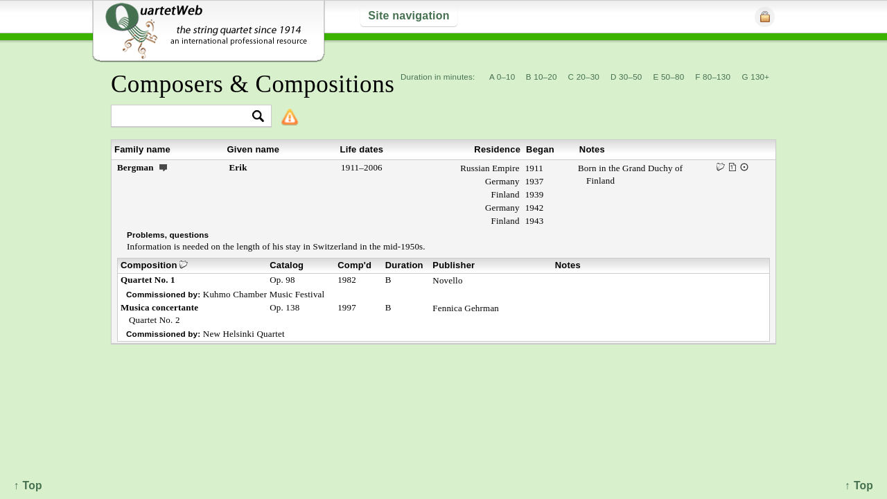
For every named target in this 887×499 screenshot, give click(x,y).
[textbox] (185, 116)
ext (163, 167)
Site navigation (408, 15)
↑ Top (859, 485)
